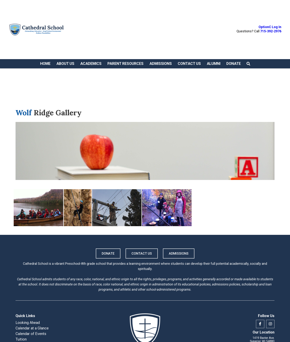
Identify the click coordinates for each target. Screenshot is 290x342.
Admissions (160, 63)
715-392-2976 (270, 31)
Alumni (213, 63)
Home (45, 63)
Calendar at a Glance (32, 328)
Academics (91, 63)
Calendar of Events (31, 333)
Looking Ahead (28, 322)
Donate (233, 63)
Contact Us (189, 63)
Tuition (21, 339)
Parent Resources (125, 63)
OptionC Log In (270, 27)
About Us (65, 63)
